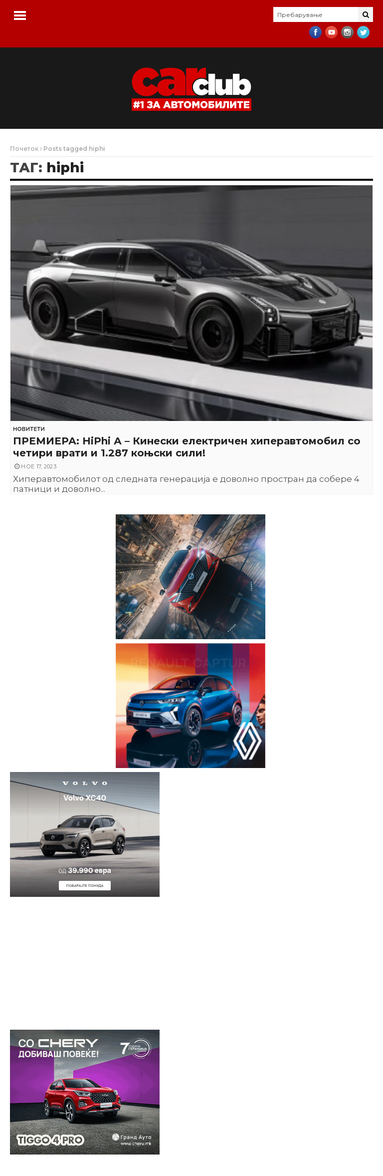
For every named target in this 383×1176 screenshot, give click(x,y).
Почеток (24, 148)
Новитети (29, 429)
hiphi (65, 167)
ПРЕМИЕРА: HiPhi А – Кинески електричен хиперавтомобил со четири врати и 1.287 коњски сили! (187, 447)
